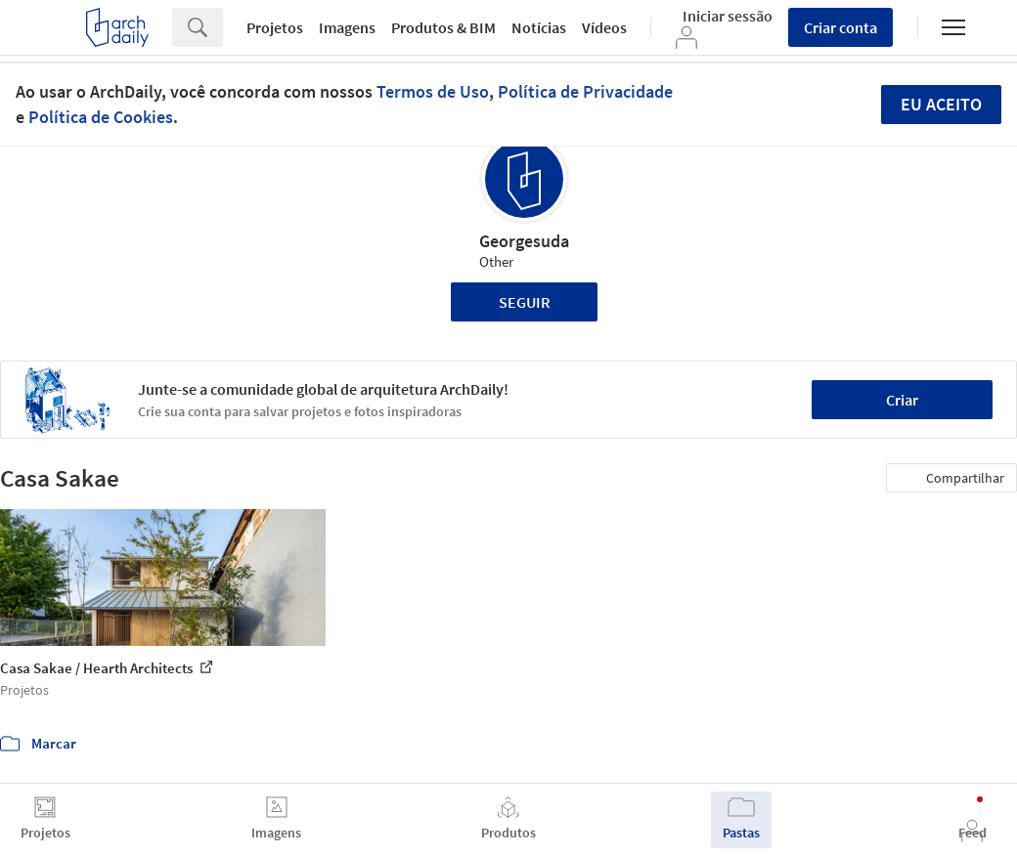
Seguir (525, 302)
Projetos (274, 27)
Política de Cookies (100, 117)
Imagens (347, 27)
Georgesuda (524, 241)
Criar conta (840, 27)
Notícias (538, 27)
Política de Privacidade (585, 91)
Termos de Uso (432, 91)
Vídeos (604, 27)
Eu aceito (941, 104)
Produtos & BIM (443, 27)
